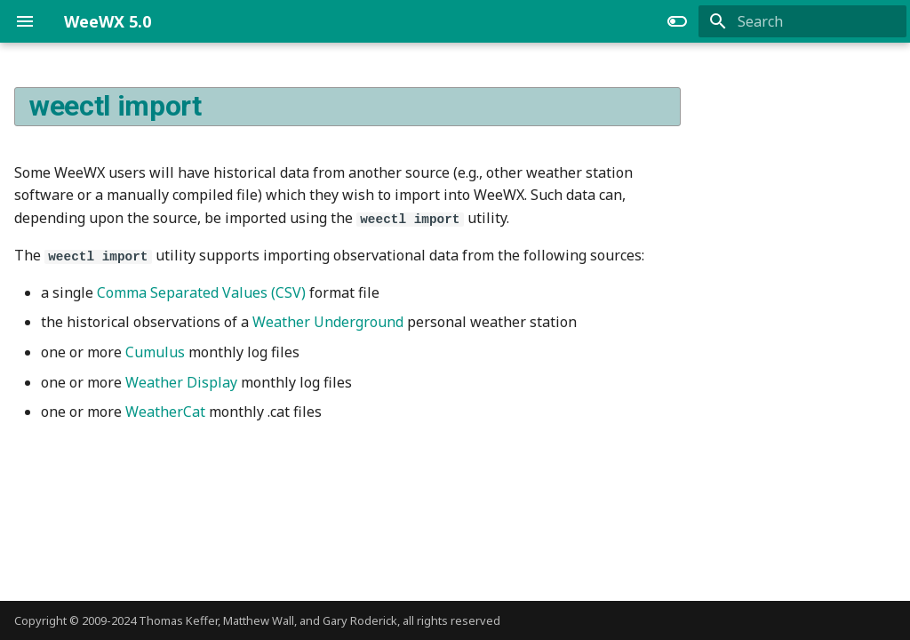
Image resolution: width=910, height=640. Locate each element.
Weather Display (181, 381)
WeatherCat (165, 410)
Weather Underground (327, 322)
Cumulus (155, 351)
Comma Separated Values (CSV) (201, 291)
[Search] (802, 21)
